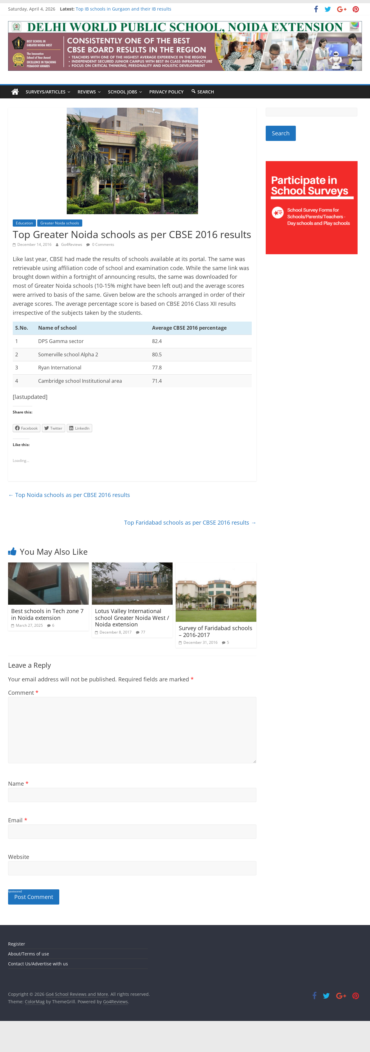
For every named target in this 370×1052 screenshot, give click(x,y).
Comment (23, 692)
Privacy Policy (166, 92)
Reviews (87, 92)
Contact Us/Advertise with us (38, 964)
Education (24, 223)
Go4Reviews (72, 244)
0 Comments (100, 244)
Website (18, 856)
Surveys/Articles (45, 92)
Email (17, 820)
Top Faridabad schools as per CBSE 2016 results (190, 522)
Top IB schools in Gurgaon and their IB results (123, 9)
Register (16, 944)
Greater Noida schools (59, 223)
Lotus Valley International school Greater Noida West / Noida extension (132, 617)
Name (18, 783)
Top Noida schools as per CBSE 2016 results (69, 495)
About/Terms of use (28, 954)
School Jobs (122, 92)
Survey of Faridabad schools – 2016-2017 (215, 631)
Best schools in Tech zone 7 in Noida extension (47, 614)
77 (143, 632)
